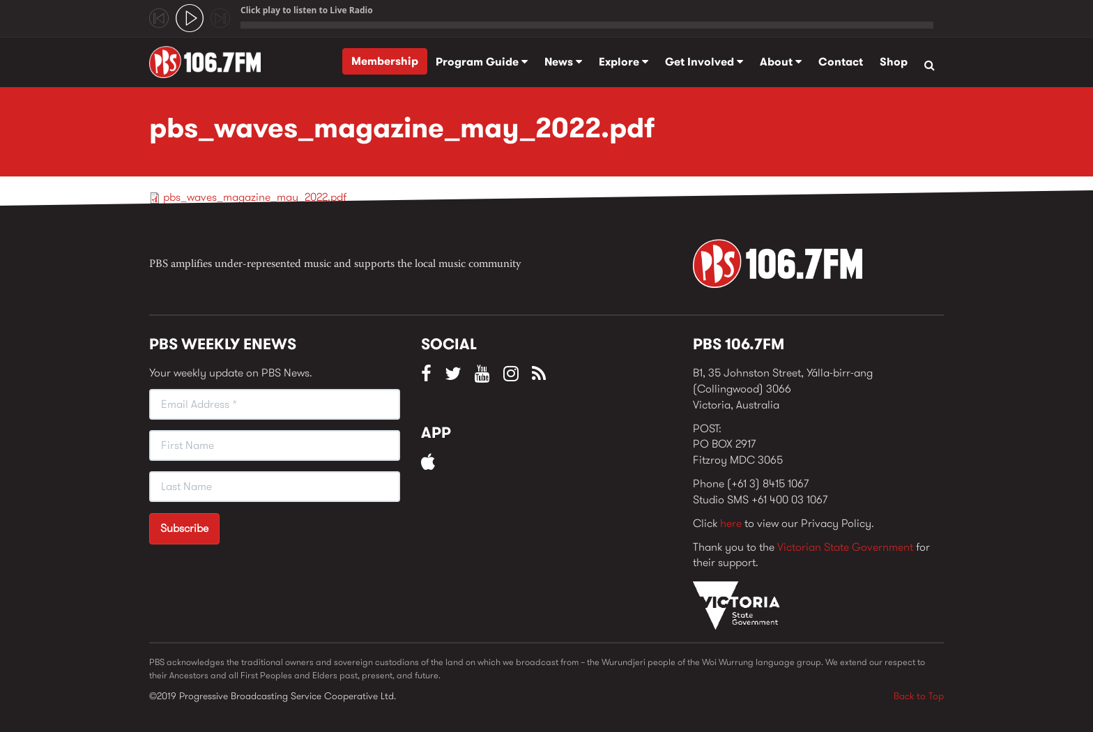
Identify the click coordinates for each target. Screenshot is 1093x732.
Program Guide (482, 62)
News (563, 62)
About (781, 62)
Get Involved (704, 62)
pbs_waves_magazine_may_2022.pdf (254, 197)
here (731, 523)
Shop (894, 62)
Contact (840, 62)
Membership (384, 61)
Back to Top (919, 696)
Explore (623, 62)
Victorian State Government (845, 547)
